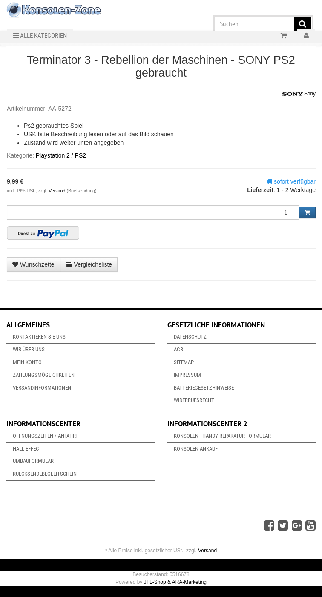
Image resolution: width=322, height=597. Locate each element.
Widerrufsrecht (194, 400)
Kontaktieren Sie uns (39, 336)
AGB (178, 349)
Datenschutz (190, 336)
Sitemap (184, 362)
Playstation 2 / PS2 (61, 155)
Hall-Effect (27, 448)
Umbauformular (33, 461)
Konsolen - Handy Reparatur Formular (222, 436)
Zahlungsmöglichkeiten (44, 375)
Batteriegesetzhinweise (204, 388)
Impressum (187, 375)
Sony (299, 94)
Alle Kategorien (40, 36)
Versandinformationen (42, 388)
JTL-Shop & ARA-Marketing (175, 582)
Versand (57, 190)
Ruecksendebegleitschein (45, 474)
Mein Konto (27, 362)
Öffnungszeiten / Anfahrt (45, 436)
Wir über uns (29, 349)
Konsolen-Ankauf (196, 448)
